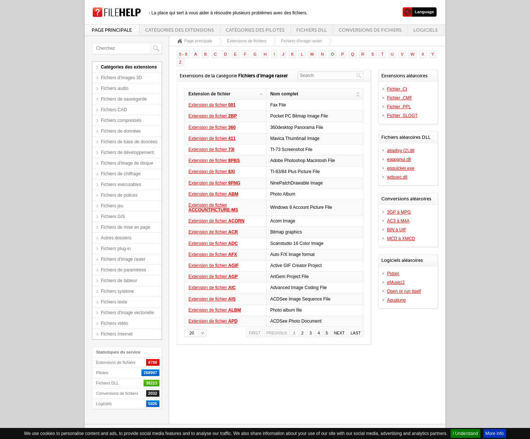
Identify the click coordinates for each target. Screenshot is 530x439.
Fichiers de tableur (119, 280)
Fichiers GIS (113, 216)
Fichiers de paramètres (123, 270)
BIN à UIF (397, 229)
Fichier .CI (397, 89)
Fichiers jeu (112, 205)
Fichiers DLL (311, 30)
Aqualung (396, 300)
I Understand (465, 433)
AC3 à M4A (398, 221)
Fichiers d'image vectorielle (127, 312)
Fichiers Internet (116, 334)
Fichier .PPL (399, 106)
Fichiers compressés (121, 120)
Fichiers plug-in (116, 248)
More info (494, 433)
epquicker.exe (400, 168)
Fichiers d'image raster (123, 259)
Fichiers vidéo (114, 323)
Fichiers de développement (127, 152)
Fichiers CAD (114, 109)
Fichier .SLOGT (402, 115)
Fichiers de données (121, 131)
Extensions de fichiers (246, 41)
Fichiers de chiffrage (121, 173)
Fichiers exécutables (121, 184)
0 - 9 (183, 54)
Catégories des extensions (179, 30)
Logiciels (425, 30)
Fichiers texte (114, 302)
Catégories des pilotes (255, 30)
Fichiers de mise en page (125, 227)
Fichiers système (117, 291)
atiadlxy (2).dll (400, 150)
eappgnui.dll (399, 159)
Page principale (112, 30)
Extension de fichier (212, 105)
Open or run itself (404, 291)
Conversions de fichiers (370, 30)
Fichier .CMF (400, 98)
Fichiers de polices (119, 195)
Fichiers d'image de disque (127, 163)
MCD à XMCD (401, 238)
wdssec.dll (397, 177)
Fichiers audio (114, 88)
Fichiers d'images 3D (121, 77)
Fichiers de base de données (129, 141)
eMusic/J (395, 282)
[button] (195, 333)
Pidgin (393, 273)
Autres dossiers (116, 237)
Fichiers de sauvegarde (124, 99)
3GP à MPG (399, 212)
